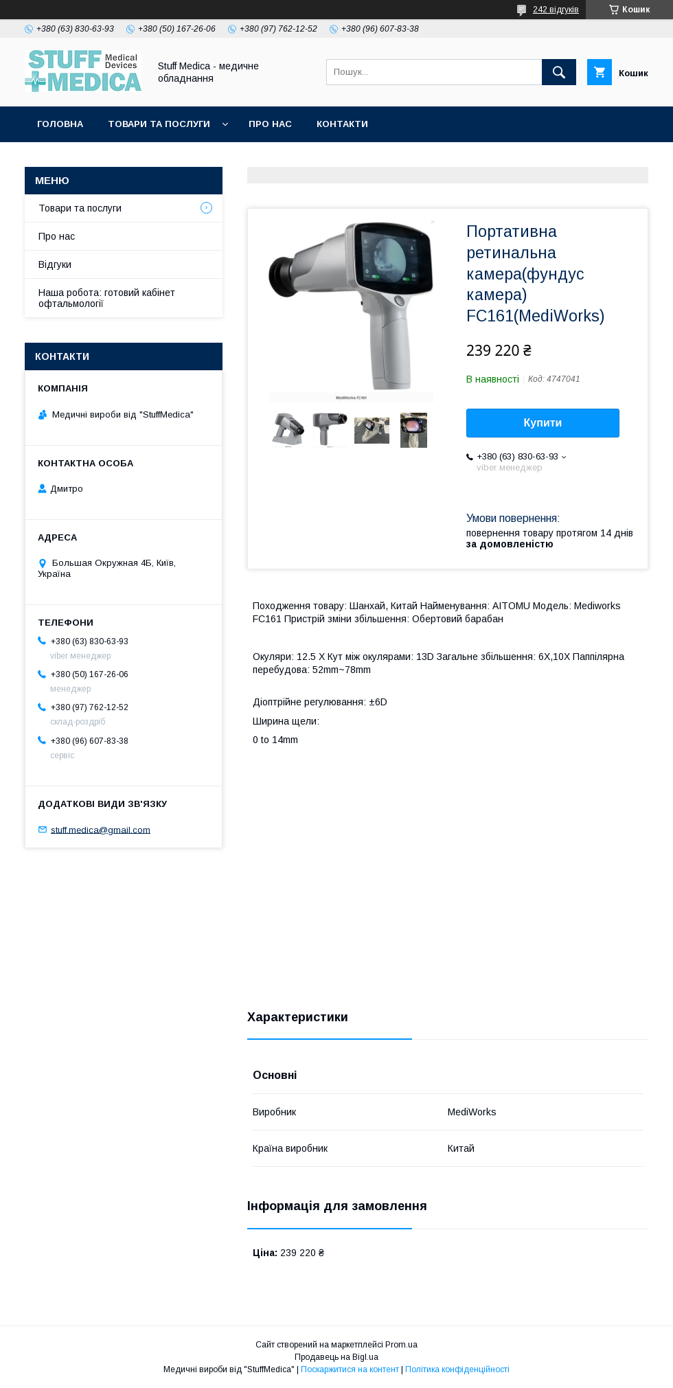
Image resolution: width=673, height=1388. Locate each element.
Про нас (270, 124)
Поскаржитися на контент (350, 1369)
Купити (543, 423)
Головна (60, 124)
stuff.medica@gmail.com (100, 829)
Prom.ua (401, 1345)
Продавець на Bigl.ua (336, 1357)
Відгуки (54, 264)
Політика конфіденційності (457, 1369)
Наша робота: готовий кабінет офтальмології (106, 298)
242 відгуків (556, 9)
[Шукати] (559, 72)
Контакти (342, 124)
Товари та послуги (159, 124)
